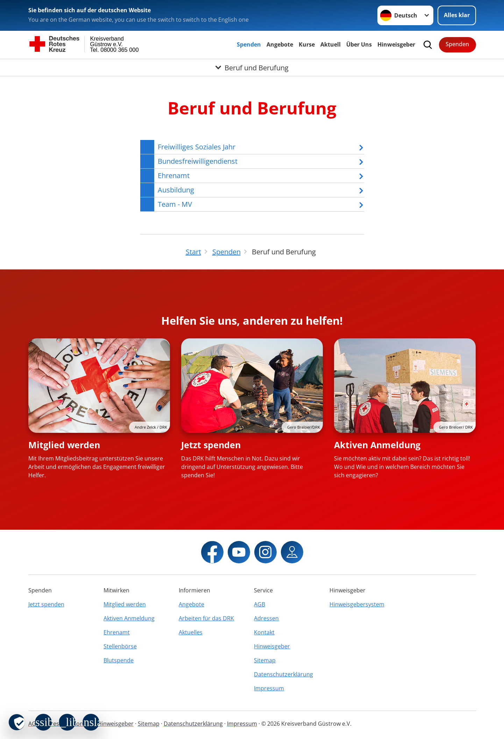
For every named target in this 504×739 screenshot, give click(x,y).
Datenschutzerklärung (283, 674)
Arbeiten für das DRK (206, 618)
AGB (259, 604)
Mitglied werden (64, 445)
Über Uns (359, 44)
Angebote (280, 44)
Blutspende (119, 660)
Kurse (307, 44)
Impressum (269, 688)
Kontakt (264, 632)
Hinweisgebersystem (356, 604)
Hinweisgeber (396, 44)
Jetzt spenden (211, 445)
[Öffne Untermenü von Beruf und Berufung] (252, 67)
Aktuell (330, 44)
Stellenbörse (120, 646)
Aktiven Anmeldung (377, 445)
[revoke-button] (16, 722)
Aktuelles (191, 632)
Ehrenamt (117, 632)
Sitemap (265, 660)
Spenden (249, 44)
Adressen (266, 618)
